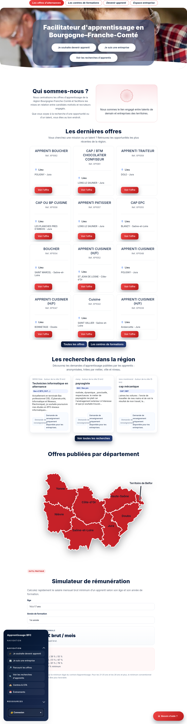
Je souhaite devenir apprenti (74, 47)
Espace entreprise (144, 2)
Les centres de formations (83, 2)
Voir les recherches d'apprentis (93, 57)
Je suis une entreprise (116, 47)
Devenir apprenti (116, 2)
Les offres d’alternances (46, 2)
